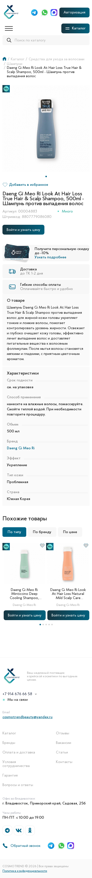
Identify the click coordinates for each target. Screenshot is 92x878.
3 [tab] (46, 624)
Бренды (8, 743)
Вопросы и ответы (17, 785)
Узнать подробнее (50, 257)
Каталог (9, 733)
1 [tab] (46, 176)
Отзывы (62, 733)
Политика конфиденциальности (24, 871)
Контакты (64, 762)
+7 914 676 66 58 (17, 694)
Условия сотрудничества (16, 764)
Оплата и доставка (18, 752)
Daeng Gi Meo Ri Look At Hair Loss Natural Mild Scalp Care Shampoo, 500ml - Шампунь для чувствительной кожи (68, 594)
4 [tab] (49, 624)
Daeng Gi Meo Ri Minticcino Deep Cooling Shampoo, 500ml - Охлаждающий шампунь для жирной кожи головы (24, 594)
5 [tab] (52, 624)
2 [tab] (43, 624)
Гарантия (10, 775)
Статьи (62, 752)
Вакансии (63, 743)
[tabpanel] (46, 128)
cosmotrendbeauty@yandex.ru (27, 717)
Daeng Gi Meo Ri (21, 448)
